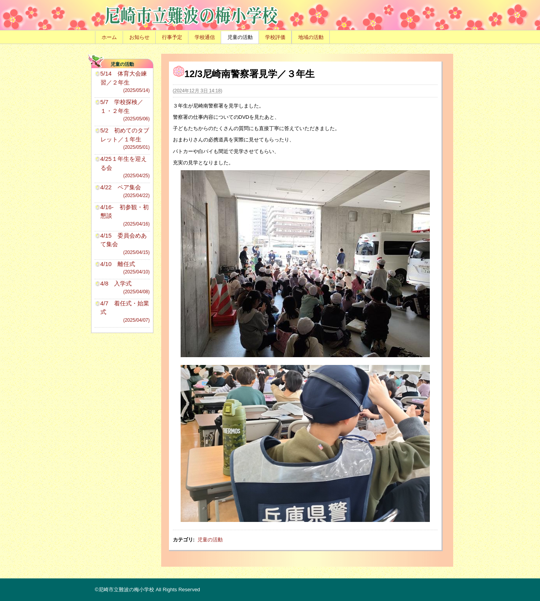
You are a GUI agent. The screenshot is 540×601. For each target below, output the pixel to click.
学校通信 (205, 37)
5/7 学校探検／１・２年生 (125, 110)
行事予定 (172, 37)
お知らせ (139, 37)
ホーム (109, 37)
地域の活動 (311, 37)
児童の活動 (240, 37)
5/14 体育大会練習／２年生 (125, 82)
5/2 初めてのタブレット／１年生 (125, 139)
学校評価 (275, 37)
